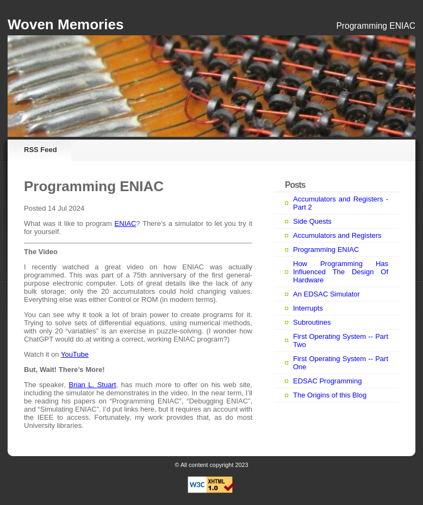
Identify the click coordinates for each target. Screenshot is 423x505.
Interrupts (308, 308)
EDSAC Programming (327, 381)
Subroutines (312, 322)
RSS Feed (40, 150)
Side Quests (312, 221)
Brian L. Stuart (92, 385)
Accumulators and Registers (337, 235)
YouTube (75, 354)
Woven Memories (65, 24)
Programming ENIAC (326, 249)
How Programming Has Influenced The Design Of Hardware (340, 272)
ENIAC (125, 223)
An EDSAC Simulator (326, 294)
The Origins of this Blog (329, 395)
